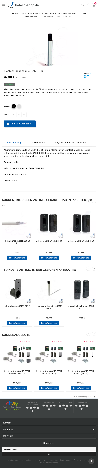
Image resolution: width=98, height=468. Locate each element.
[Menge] (13, 114)
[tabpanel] (49, 53)
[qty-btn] (24, 114)
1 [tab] (45, 64)
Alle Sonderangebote (85, 396)
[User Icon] (88, 4)
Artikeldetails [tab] (38, 142)
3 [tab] (50, 64)
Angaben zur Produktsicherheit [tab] (71, 142)
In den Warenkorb (17, 258)
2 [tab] (47, 64)
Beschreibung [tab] (14, 142)
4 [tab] (53, 64)
